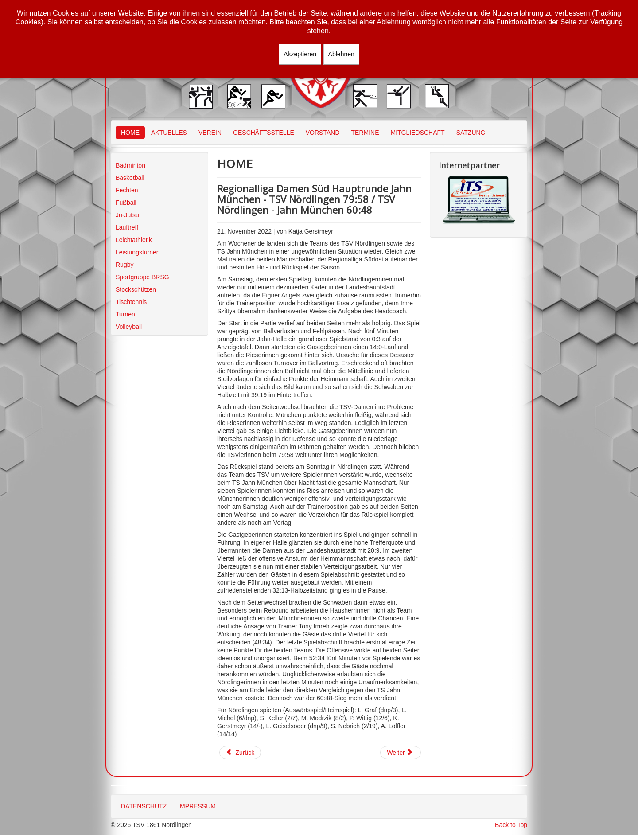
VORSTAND (323, 132)
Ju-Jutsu (127, 215)
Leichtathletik (134, 239)
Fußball (126, 202)
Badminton (130, 165)
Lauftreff (127, 227)
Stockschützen (136, 289)
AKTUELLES (169, 132)
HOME (130, 132)
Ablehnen (341, 54)
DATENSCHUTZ (144, 806)
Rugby (124, 264)
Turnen (125, 314)
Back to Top (511, 824)
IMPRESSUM (197, 806)
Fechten (127, 190)
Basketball (130, 177)
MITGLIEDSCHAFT (418, 132)
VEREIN (210, 132)
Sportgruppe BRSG (142, 277)
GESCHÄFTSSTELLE (263, 132)
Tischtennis (131, 301)
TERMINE (365, 132)
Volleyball (129, 326)
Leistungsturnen (138, 252)
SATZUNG (471, 132)
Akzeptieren (300, 54)
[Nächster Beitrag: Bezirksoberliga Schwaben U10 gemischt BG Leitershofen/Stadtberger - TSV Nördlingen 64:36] (400, 752)
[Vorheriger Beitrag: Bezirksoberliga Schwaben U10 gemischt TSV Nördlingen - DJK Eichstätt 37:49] (240, 752)
